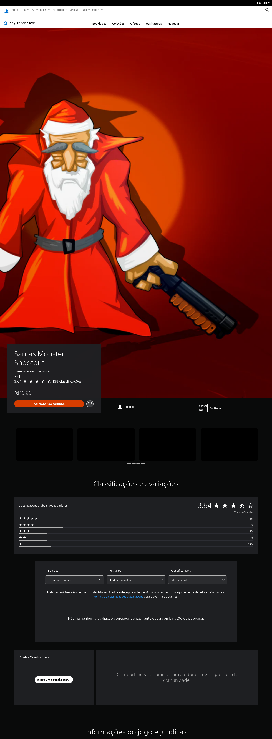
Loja (85, 9)
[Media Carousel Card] (44, 441)
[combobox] (74, 576)
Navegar (173, 20)
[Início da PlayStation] (7, 9)
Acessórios (58, 9)
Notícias (74, 9)
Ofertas (135, 20)
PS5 (25, 9)
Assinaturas (154, 20)
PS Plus (44, 9)
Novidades (99, 20)
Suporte (96, 9)
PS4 (33, 9)
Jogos (15, 9)
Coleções (118, 20)
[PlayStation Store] (20, 19)
